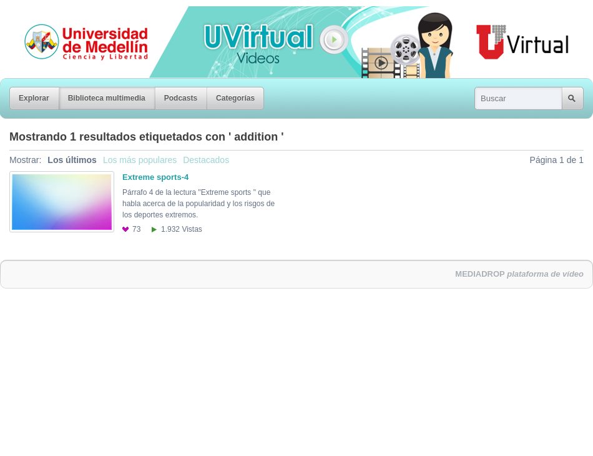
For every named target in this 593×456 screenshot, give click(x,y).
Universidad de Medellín (76, 15)
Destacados (206, 160)
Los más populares (140, 160)
